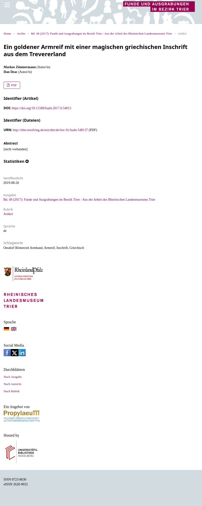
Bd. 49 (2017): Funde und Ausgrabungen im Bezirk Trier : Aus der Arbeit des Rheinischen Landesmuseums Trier (101, 33)
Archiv (21, 33)
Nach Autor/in (12, 384)
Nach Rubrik (12, 391)
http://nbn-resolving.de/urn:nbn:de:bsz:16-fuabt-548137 (50, 130)
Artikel (8, 214)
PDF (13, 85)
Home (7, 33)
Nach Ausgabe (13, 377)
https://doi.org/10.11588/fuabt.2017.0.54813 (41, 108)
